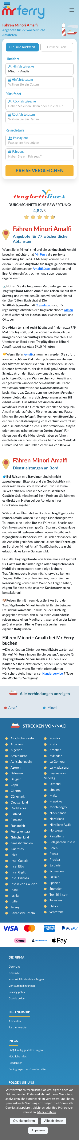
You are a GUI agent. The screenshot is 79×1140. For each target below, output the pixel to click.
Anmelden (15, 1021)
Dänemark (18, 796)
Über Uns (14, 966)
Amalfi (28, 354)
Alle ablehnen (53, 1120)
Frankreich (18, 825)
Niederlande (58, 813)
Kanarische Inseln (23, 913)
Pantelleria (57, 836)
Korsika (55, 738)
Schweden (57, 871)
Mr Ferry (41, 254)
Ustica (54, 906)
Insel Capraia (19, 860)
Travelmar (43, 305)
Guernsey (17, 849)
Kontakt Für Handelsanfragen (26, 979)
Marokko (56, 801)
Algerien (16, 750)
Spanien (55, 883)
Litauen (55, 789)
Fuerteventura (20, 831)
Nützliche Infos (18, 1056)
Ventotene (56, 912)
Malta (53, 795)
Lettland (55, 784)
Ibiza (14, 854)
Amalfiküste (41, 268)
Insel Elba (17, 866)
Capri (14, 785)
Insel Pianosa (20, 878)
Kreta (53, 744)
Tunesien (56, 900)
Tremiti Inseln (59, 894)
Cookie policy (17, 998)
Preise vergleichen (40, 170)
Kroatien (55, 750)
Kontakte (14, 973)
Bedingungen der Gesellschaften (28, 1069)
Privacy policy (17, 992)
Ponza (54, 853)
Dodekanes (18, 808)
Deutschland (19, 802)
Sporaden (56, 888)
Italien (15, 901)
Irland (14, 889)
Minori (68, 310)
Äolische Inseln (21, 761)
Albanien (17, 744)
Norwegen (57, 830)
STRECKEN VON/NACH (45, 726)
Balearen (17, 773)
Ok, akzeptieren (24, 1120)
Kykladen (56, 756)
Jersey (15, 907)
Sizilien (54, 877)
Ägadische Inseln (22, 738)
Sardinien (56, 865)
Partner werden (18, 1027)
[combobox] (39, 71)
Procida (55, 859)
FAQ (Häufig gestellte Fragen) (26, 1050)
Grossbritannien (22, 843)
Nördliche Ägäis (60, 824)
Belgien (16, 779)
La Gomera (57, 761)
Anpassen (38, 1130)
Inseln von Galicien (24, 884)
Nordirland (57, 818)
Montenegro (58, 807)
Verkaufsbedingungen (22, 985)
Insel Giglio (19, 872)
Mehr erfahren (46, 1112)
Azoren (15, 767)
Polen (54, 848)
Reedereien (15, 1062)
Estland (16, 814)
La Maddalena (59, 767)
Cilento (16, 791)
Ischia (15, 895)
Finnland (16, 820)
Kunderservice (52, 673)
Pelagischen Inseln (62, 842)
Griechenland (20, 837)
